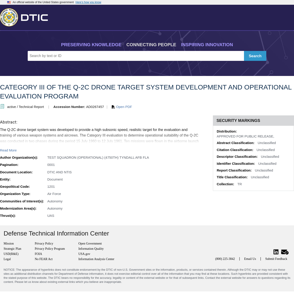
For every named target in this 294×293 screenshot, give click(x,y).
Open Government (90, 243)
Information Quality (91, 248)
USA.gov (84, 254)
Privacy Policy (44, 243)
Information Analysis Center (96, 259)
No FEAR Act (43, 259)
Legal (7, 259)
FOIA (38, 254)
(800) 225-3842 (225, 259)
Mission (9, 243)
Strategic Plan (12, 248)
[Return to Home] (26, 16)
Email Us (250, 259)
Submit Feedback (276, 259)
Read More (8, 150)
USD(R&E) (11, 254)
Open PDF (122, 107)
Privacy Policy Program (50, 248)
